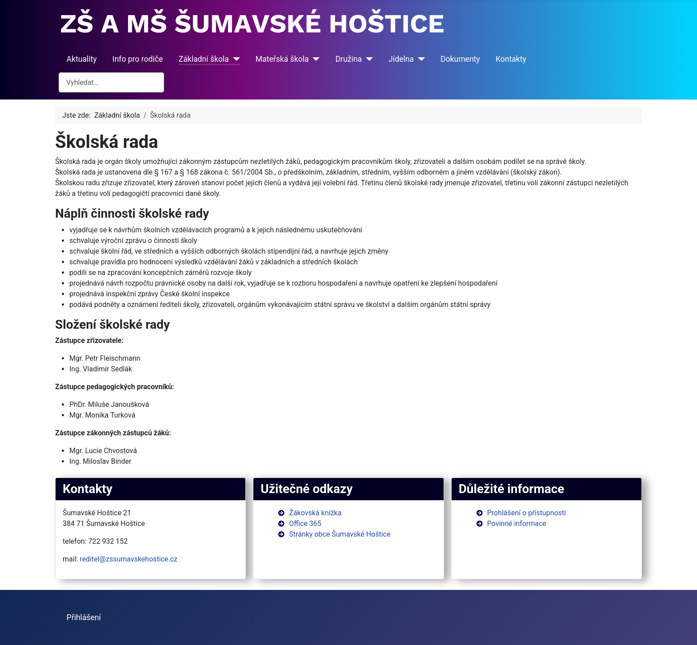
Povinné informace (516, 523)
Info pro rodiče (137, 59)
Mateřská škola (282, 59)
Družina (349, 59)
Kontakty (511, 59)
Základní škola (204, 59)
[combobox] (111, 82)
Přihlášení (84, 617)
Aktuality (82, 59)
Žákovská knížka (315, 513)
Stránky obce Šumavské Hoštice (339, 534)
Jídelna (401, 59)
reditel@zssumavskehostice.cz (128, 559)
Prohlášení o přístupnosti (526, 513)
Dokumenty (460, 59)
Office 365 (305, 523)
